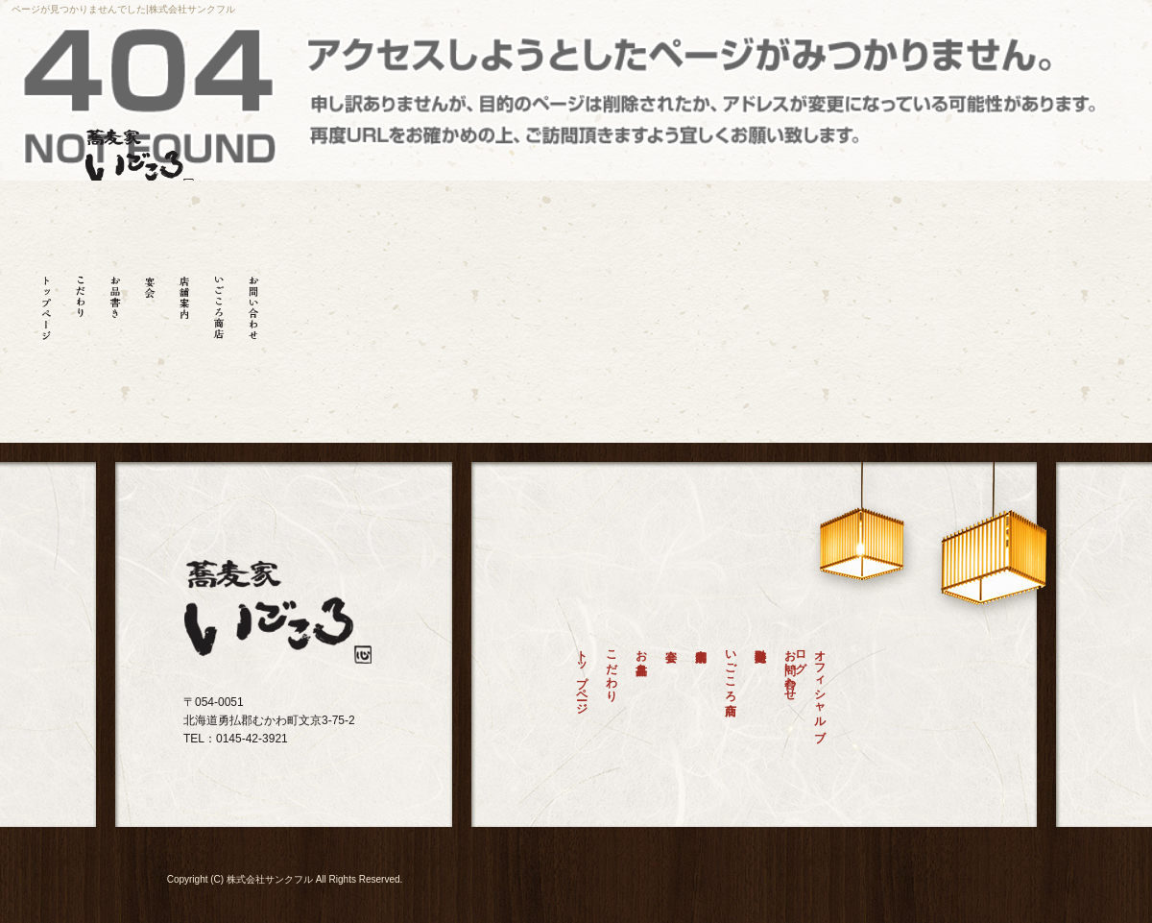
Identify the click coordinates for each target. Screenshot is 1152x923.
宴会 (149, 301)
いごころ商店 (219, 301)
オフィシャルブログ (815, 689)
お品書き (115, 301)
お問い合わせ (253, 301)
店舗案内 (184, 301)
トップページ (46, 301)
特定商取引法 (760, 694)
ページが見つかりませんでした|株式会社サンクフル (123, 9)
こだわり (80, 301)
